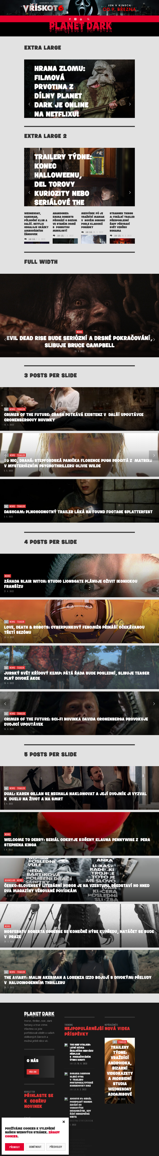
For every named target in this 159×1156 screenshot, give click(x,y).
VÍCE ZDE (32, 1071)
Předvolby (56, 1146)
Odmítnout (35, 1146)
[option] (79, 88)
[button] (63, 1121)
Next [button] (130, 104)
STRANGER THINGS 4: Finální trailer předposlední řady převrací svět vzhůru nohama (122, 222)
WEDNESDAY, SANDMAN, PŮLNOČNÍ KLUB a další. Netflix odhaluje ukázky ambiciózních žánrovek (36, 224)
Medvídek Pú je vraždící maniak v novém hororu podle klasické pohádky (93, 220)
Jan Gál (32, 239)
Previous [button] (29, 104)
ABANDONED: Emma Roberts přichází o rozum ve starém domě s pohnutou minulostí (65, 222)
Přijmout (14, 1147)
